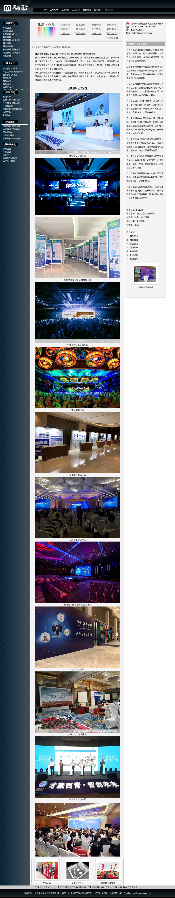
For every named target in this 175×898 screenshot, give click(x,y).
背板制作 (7, 138)
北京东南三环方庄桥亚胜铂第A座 (146, 23)
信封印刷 (7, 109)
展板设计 (7, 81)
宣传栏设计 (8, 87)
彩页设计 (7, 49)
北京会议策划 (62, 887)
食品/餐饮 (81, 33)
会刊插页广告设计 (11, 68)
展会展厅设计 (77, 883)
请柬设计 (16, 52)
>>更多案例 (112, 38)
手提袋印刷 (8, 106)
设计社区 (109, 10)
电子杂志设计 (9, 161)
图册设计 (16, 49)
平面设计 (10, 23)
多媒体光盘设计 (10, 158)
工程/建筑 (96, 33)
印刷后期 (10, 92)
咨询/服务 (112, 29)
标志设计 (7, 34)
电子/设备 (81, 29)
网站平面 (7, 155)
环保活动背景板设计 (44, 887)
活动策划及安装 (108, 883)
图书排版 (7, 103)
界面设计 (7, 149)
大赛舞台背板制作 (145, 287)
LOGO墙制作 (9, 135)
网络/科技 (112, 25)
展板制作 (7, 126)
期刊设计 (7, 55)
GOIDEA (54, 10)
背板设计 (7, 84)
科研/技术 (65, 33)
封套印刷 (16, 103)
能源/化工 (65, 29)
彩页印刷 (7, 100)
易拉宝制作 (8, 132)
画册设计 (7, 28)
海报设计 (16, 40)
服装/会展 (112, 33)
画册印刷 (7, 97)
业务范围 (65, 10)
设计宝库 (87, 10)
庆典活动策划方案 (96, 887)
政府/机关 (65, 25)
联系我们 (98, 10)
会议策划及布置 (10, 75)
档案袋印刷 (17, 109)
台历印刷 (7, 112)
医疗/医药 (96, 29)
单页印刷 (16, 100)
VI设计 (15, 34)
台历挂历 (7, 52)
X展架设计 (18, 71)
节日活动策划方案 (78, 887)
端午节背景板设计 (131, 887)
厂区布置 (16, 129)
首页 (45, 10)
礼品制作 (7, 115)
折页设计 (7, 40)
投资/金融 (81, 25)
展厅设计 (7, 78)
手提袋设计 (8, 46)
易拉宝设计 (8, 71)
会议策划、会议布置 (61, 47)
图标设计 (7, 152)
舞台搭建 (16, 138)
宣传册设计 (8, 31)
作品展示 (76, 10)
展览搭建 (16, 126)
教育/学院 (96, 25)
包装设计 (7, 37)
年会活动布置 (77, 410)
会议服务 (7, 129)
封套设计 (7, 43)
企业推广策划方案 (114, 887)
